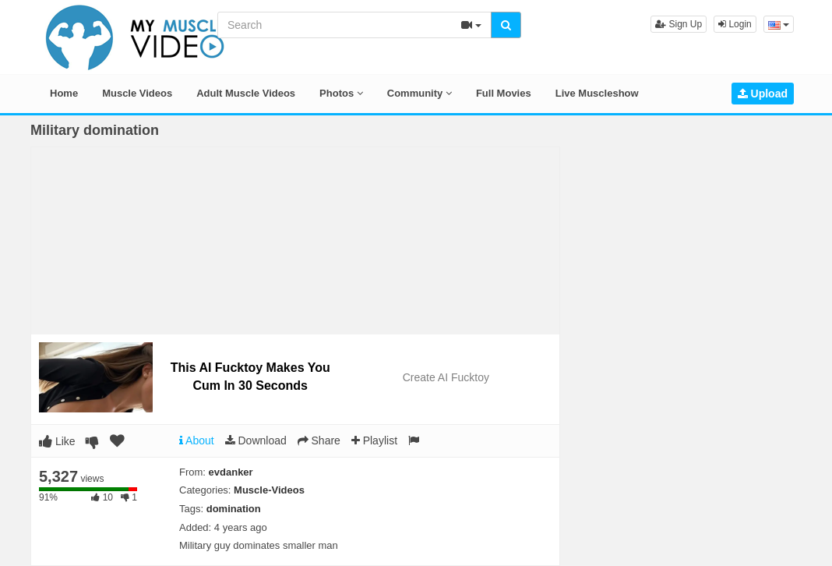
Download (256, 440)
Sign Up (678, 24)
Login (735, 24)
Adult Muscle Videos (245, 93)
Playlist (374, 440)
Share (319, 440)
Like (57, 441)
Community (419, 93)
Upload (763, 93)
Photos (341, 93)
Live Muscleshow (597, 93)
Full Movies (503, 93)
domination (233, 509)
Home (64, 93)
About (196, 440)
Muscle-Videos (269, 490)
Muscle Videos (137, 93)
